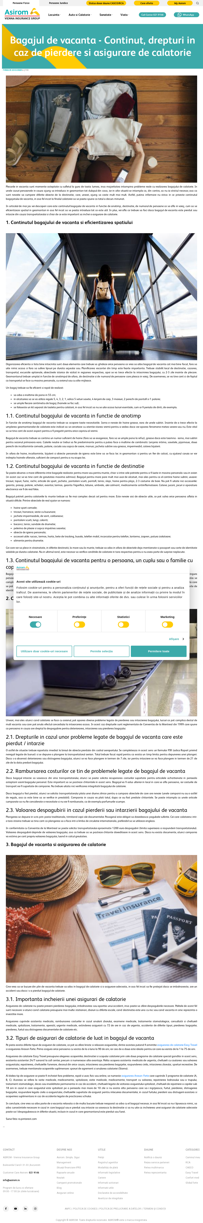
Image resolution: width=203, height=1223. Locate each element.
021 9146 (34, 1172)
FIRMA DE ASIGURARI (12, 70)
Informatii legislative (109, 1172)
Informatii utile (106, 1188)
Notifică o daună (153, 1157)
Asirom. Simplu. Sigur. (68, 1157)
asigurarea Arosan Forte (135, 1075)
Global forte (192, 1182)
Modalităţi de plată (108, 1167)
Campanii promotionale (69, 1182)
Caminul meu (193, 1157)
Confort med (192, 1177)
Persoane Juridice (58, 3)
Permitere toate (158, 651)
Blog (59, 1188)
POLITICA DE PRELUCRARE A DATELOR (120, 1208)
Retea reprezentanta (155, 1172)
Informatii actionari (108, 1182)
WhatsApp (186, 14)
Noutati (61, 1177)
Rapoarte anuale (66, 1172)
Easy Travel (192, 1172)
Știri (26, 70)
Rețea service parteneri (156, 1162)
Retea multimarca (154, 1167)
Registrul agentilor (108, 1162)
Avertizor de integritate (110, 1198)
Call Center (152, 14)
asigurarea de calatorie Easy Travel (177, 1044)
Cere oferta (146, 3)
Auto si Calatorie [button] (79, 14)
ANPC (68, 1208)
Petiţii (101, 1157)
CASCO (189, 1167)
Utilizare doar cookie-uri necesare (44, 651)
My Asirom (180, 3)
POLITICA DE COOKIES (85, 1208)
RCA (188, 1162)
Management (64, 1162)
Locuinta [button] (53, 14)
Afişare (174, 639)
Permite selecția (101, 651)
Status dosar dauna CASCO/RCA (106, 3)
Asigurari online (65, 1193)
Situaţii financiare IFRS (69, 1167)
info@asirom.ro (11, 1180)
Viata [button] (124, 14)
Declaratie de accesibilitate (113, 1193)
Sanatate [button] (105, 14)
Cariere (102, 1177)
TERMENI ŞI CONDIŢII (154, 1208)
